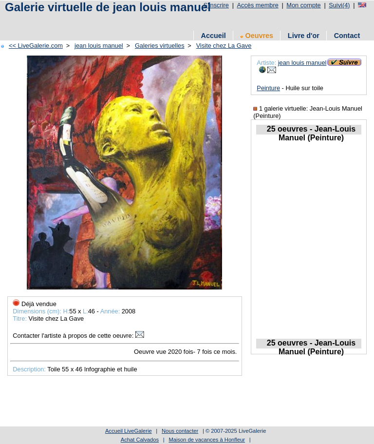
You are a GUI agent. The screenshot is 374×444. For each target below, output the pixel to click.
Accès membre (257, 5)
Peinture (268, 88)
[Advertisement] (179, 20)
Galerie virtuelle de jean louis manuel (108, 7)
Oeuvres (256, 35)
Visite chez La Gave (224, 45)
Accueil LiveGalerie (128, 431)
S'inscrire (216, 5)
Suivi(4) (339, 5)
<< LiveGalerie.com (36, 45)
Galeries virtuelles (160, 45)
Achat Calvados (140, 440)
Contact (347, 35)
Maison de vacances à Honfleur (206, 440)
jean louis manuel (99, 45)
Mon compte (303, 5)
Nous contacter (180, 431)
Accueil (213, 35)
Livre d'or (303, 35)
